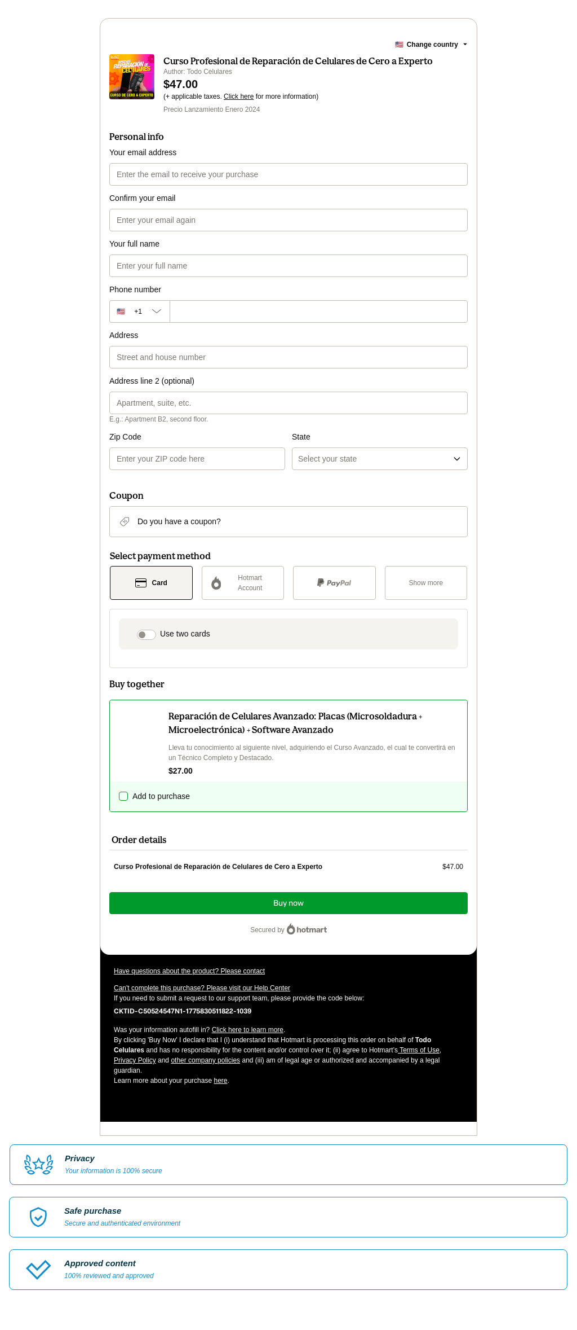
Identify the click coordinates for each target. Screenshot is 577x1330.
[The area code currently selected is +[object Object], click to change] (139, 311)
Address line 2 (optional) (151, 380)
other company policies (205, 1060)
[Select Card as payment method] (151, 583)
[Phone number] (319, 311)
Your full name (134, 243)
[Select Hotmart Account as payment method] (243, 583)
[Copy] (182, 1010)
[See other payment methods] (426, 583)
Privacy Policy (135, 1060)
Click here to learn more (247, 1030)
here (220, 1081)
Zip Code (125, 436)
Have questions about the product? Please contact (189, 971)
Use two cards (185, 633)
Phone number (135, 289)
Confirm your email (142, 198)
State (301, 436)
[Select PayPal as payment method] (334, 583)
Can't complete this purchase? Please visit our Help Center (202, 988)
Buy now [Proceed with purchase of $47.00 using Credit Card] (288, 903)
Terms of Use (419, 1050)
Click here (239, 96)
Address (123, 335)
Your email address (142, 152)
